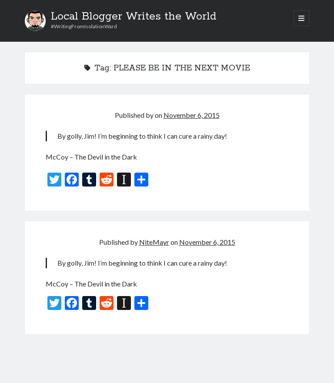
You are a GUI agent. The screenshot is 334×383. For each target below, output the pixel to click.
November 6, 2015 (192, 115)
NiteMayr (154, 242)
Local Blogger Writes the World (134, 16)
